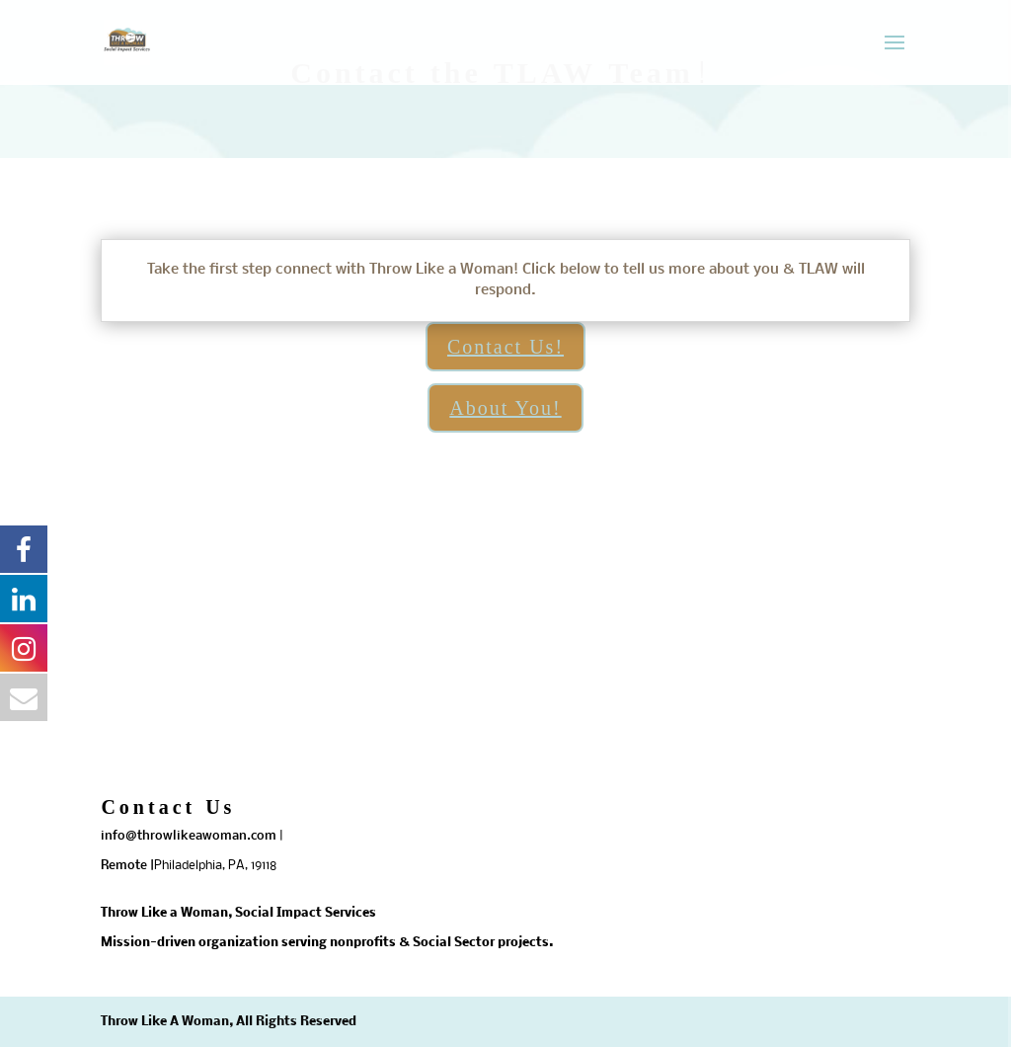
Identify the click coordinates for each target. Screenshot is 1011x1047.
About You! (505, 408)
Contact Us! (505, 347)
